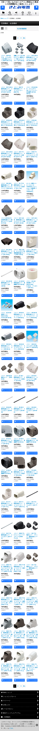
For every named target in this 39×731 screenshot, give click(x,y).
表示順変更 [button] (22, 29)
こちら (11, 728)
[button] (3, 8)
